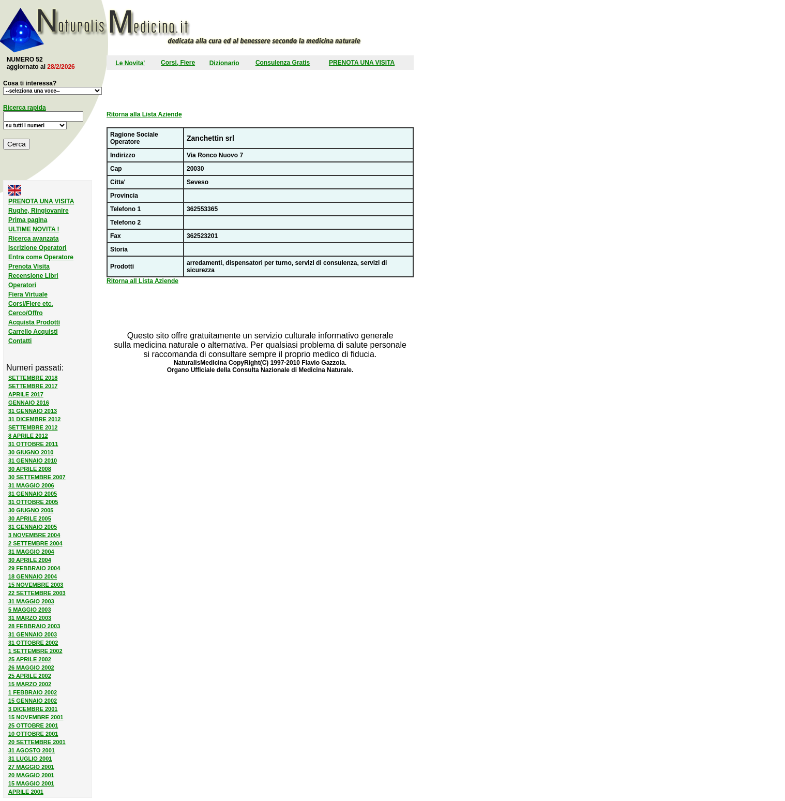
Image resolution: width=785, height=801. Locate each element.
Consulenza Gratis (282, 62)
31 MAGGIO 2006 (31, 485)
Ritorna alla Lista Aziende (144, 114)
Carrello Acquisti (33, 331)
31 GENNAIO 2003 (32, 634)
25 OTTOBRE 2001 (33, 725)
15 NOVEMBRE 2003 (35, 585)
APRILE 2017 (25, 394)
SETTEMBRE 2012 (32, 427)
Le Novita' (130, 63)
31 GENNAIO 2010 (32, 460)
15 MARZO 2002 (29, 684)
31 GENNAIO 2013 (32, 411)
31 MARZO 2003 (29, 618)
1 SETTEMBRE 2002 (35, 651)
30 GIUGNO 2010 (30, 452)
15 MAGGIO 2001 (31, 783)
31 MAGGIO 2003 (31, 601)
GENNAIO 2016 (28, 402)
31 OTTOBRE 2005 (33, 502)
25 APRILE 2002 (29, 659)
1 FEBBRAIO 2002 (32, 692)
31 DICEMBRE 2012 (34, 419)
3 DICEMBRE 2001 (32, 709)
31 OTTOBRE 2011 (33, 444)
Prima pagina (27, 220)
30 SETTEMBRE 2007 (37, 477)
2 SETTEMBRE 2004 (35, 543)
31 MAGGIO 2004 (31, 551)
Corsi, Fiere (178, 62)
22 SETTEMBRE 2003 (37, 593)
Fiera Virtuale (28, 294)
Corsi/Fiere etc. (30, 303)
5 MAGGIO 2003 (29, 609)
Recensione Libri (33, 275)
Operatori (22, 285)
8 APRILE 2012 (28, 436)
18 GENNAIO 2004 (32, 576)
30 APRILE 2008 (29, 469)
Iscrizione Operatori (37, 247)
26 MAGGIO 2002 (31, 667)
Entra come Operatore (40, 257)
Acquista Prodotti (34, 322)
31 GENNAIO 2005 (32, 494)
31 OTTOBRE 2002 (33, 643)
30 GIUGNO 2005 (30, 510)
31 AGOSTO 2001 (31, 750)
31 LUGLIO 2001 (30, 758)
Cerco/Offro (25, 313)
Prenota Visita (29, 266)
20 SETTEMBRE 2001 (37, 742)
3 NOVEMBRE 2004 (34, 535)
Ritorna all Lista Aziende (142, 281)
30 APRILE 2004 (29, 560)
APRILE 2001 (25, 792)
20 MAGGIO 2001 (31, 775)
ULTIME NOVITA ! (33, 229)
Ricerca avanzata (33, 238)
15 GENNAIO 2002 (32, 701)
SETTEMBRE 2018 (32, 378)
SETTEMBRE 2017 (32, 386)
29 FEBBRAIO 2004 (34, 568)
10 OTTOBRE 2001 (33, 734)
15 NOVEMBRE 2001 (35, 717)
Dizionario (224, 63)
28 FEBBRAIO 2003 (34, 626)
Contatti (20, 341)
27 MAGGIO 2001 (31, 767)
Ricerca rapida (24, 107)
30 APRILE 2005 (29, 518)
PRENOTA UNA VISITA (362, 62)
